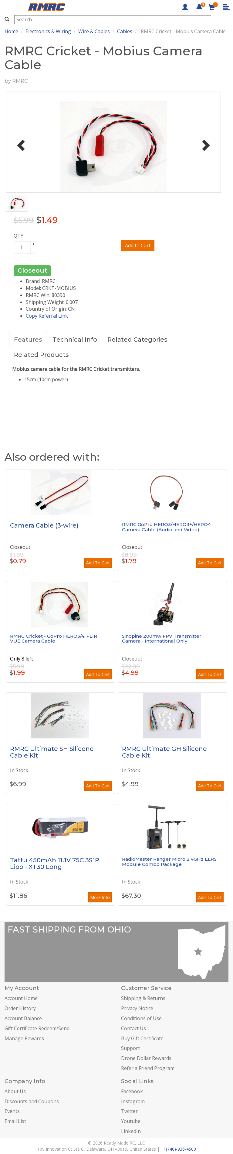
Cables (124, 31)
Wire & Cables (94, 31)
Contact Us (133, 1028)
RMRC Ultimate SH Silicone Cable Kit (52, 752)
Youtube (130, 1121)
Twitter (129, 1111)
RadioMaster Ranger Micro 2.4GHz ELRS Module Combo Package (169, 861)
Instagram (133, 1101)
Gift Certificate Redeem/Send (37, 1028)
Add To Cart (98, 563)
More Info (100, 897)
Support (130, 1048)
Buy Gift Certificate (142, 1038)
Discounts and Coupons (32, 1101)
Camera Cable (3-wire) (44, 525)
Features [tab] (28, 339)
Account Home (21, 998)
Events (12, 1111)
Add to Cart (137, 245)
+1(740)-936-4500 (178, 1149)
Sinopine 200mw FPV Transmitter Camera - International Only (161, 638)
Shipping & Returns (143, 998)
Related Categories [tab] (137, 339)
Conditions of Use (141, 1018)
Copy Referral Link (47, 315)
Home (11, 31)
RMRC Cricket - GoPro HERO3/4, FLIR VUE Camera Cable (53, 638)
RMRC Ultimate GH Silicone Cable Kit (164, 752)
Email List (15, 1121)
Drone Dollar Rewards (146, 1058)
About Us (15, 1091)
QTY (18, 235)
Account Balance (23, 1018)
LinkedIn (131, 1131)
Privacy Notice (137, 1008)
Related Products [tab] (41, 354)
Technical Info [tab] (74, 339)
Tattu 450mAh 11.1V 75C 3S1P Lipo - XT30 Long (54, 863)
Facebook (132, 1091)
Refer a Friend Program (147, 1068)
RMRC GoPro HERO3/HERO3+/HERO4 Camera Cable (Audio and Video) (166, 526)
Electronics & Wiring (48, 31)
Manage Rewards (24, 1038)
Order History (20, 1008)
